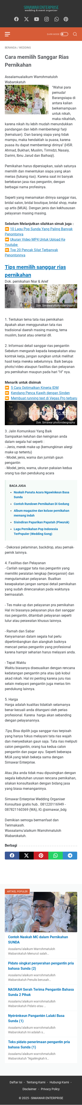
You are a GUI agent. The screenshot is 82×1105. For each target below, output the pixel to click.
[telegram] (70, 856)
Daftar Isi (16, 1082)
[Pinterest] (66, 19)
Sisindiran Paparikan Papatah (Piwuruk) (41, 522)
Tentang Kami (35, 1082)
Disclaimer (30, 1089)
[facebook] (16, 19)
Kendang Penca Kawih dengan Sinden (40, 393)
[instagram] (47, 19)
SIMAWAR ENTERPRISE (47, 1098)
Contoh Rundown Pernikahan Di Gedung (41, 504)
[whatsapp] (57, 19)
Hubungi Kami (59, 1082)
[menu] (10, 34)
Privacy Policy (50, 1089)
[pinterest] (41, 856)
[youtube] (36, 19)
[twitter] (26, 19)
